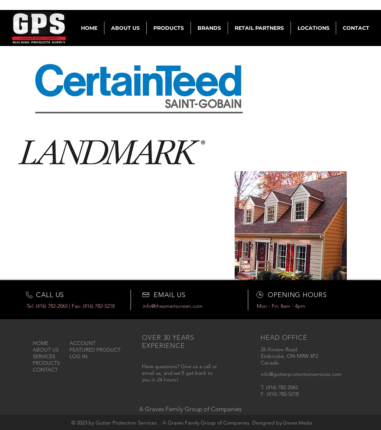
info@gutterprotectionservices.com (301, 374)
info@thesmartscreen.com (173, 306)
